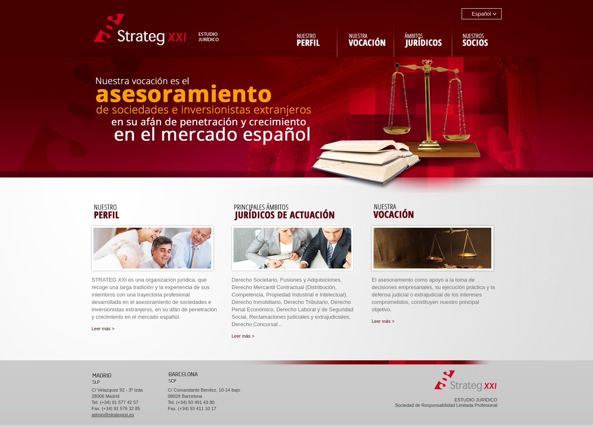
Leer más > (103, 328)
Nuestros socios (477, 38)
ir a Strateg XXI (157, 28)
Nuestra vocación (366, 38)
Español (481, 14)
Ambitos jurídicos (423, 38)
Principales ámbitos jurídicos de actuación (294, 211)
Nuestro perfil (308, 38)
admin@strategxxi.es (113, 414)
